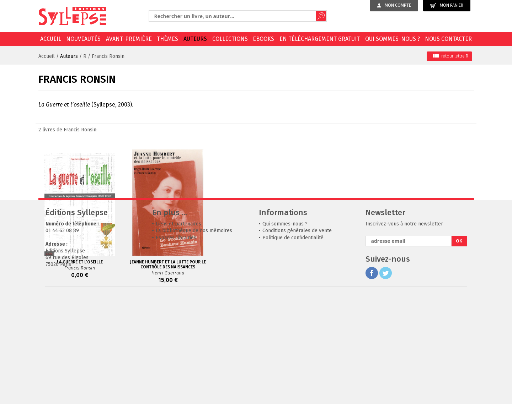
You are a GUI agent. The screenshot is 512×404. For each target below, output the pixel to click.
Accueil (50, 39)
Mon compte (394, 5)
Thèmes (167, 39)
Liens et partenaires (178, 330)
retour (450, 56)
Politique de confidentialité (293, 344)
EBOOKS (263, 39)
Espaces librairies (176, 344)
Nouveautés (83, 39)
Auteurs (195, 39)
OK (459, 347)
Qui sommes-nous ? (392, 39)
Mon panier (446, 5)
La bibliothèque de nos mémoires (194, 337)
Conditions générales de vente (297, 337)
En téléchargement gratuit (319, 39)
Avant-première (129, 39)
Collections (230, 39)
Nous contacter (448, 39)
